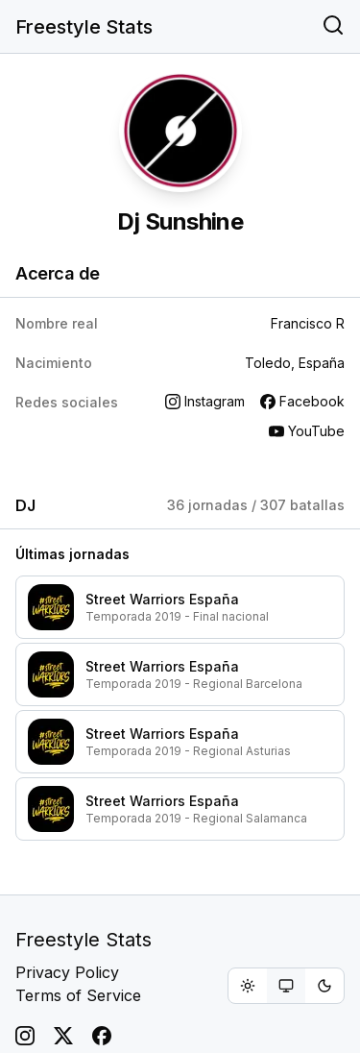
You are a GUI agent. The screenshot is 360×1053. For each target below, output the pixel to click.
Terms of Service (78, 995)
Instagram (205, 401)
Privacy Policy (67, 972)
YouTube (307, 431)
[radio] (247, 985)
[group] (286, 985)
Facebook (302, 401)
